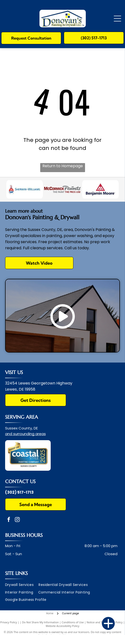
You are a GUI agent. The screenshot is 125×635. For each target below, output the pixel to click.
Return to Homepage (62, 166)
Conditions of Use (73, 622)
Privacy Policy (8, 622)
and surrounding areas (25, 433)
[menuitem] (22, 585)
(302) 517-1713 (19, 492)
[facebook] (8, 520)
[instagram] (17, 520)
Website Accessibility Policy (62, 626)
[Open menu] (117, 18)
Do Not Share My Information (40, 622)
